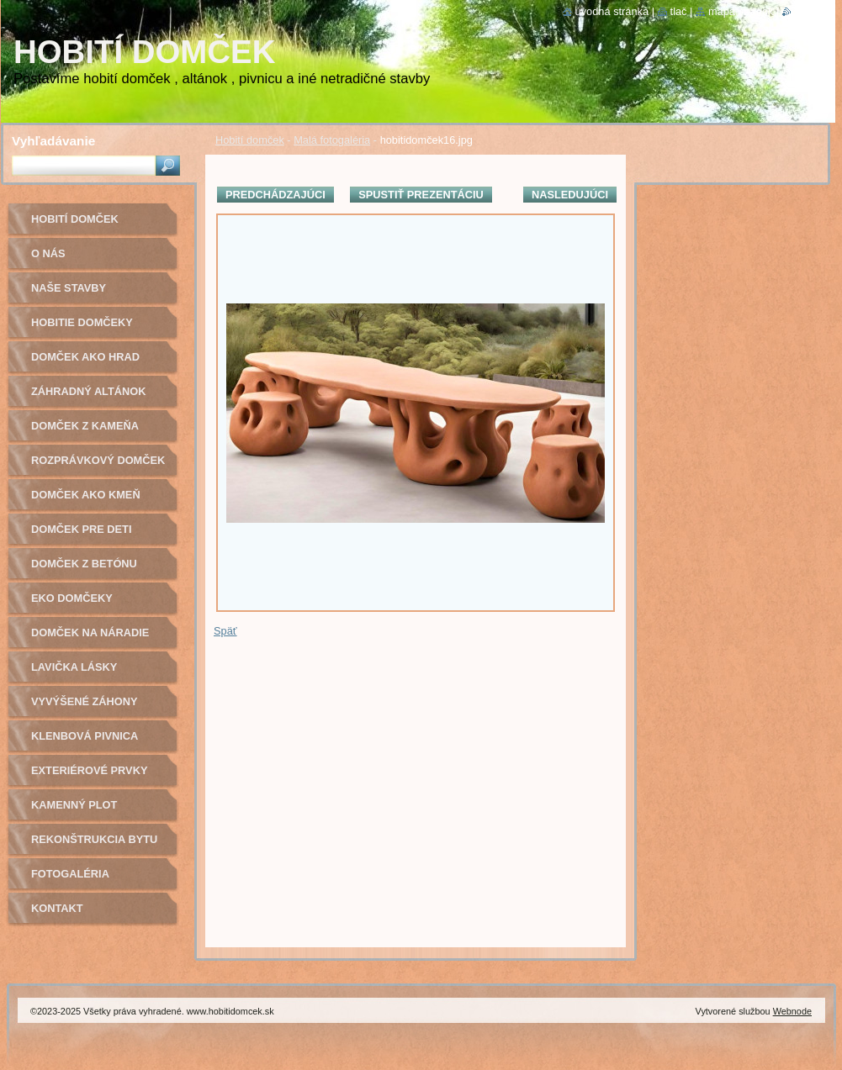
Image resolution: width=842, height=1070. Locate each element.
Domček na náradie (90, 632)
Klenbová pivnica (84, 736)
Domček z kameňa (85, 425)
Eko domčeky (72, 598)
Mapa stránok (741, 11)
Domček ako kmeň (85, 494)
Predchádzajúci (275, 194)
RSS (802, 11)
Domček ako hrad (85, 357)
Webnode (792, 1011)
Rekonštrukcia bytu (94, 839)
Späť (225, 631)
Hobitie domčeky (82, 322)
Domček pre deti (81, 529)
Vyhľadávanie (53, 141)
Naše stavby (68, 288)
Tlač (678, 11)
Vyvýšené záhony (84, 701)
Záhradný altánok (88, 391)
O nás (48, 253)
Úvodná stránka (612, 11)
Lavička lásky (74, 667)
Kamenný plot (74, 805)
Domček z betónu (84, 563)
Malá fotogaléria (332, 140)
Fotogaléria (70, 873)
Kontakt (57, 908)
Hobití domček (249, 140)
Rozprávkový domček (98, 460)
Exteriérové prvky (89, 770)
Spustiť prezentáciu (421, 194)
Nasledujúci (570, 194)
